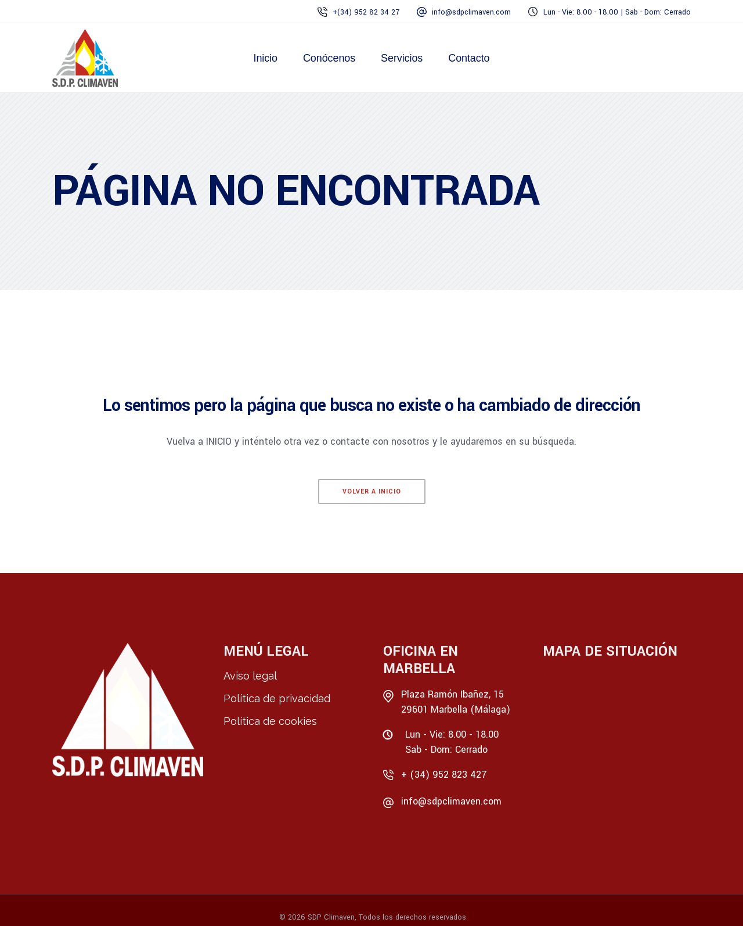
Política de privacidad (276, 698)
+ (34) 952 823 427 (444, 774)
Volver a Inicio (371, 491)
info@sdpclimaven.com (451, 801)
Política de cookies (270, 721)
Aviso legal (250, 676)
